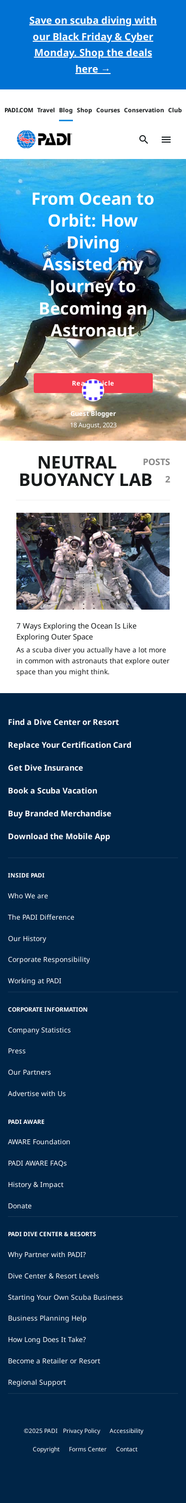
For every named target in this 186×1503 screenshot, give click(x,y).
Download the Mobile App (59, 836)
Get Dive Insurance (45, 767)
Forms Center (88, 1449)
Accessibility (126, 1430)
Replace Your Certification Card (69, 744)
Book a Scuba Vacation (52, 790)
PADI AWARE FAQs (37, 1163)
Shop (84, 110)
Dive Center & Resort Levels (53, 1275)
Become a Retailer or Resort (54, 1360)
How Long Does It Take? (47, 1339)
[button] (44, 139)
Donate (20, 1205)
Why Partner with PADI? (47, 1254)
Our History (27, 938)
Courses (108, 110)
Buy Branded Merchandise (60, 813)
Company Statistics (39, 1029)
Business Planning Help (47, 1318)
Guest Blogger (93, 413)
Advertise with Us (37, 1093)
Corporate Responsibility (49, 959)
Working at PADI (35, 980)
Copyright (46, 1449)
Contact (126, 1449)
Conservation (144, 110)
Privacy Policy (81, 1430)
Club (175, 110)
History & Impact (35, 1184)
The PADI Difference (41, 917)
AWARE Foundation (39, 1141)
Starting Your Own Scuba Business (65, 1297)
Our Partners (29, 1072)
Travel (46, 110)
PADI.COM (18, 110)
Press (17, 1050)
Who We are (28, 895)
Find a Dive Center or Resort (63, 721)
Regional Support (37, 1382)
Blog (66, 110)
